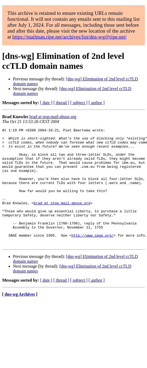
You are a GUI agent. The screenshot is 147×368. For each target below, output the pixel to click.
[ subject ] (79, 102)
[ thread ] (61, 102)
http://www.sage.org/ (92, 257)
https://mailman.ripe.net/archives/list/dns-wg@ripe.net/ (69, 37)
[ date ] (46, 102)
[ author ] (97, 102)
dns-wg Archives (20, 317)
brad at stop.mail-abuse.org (52, 116)
